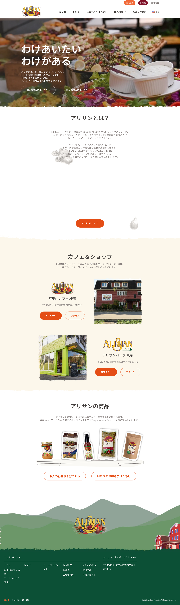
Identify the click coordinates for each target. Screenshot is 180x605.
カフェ (62, 11)
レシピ (76, 11)
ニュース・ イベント (97, 11)
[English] (155, 12)
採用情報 (155, 2)
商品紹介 (120, 11)
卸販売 (143, 2)
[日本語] (6, 600)
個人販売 (129, 2)
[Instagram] (27, 600)
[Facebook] (23, 600)
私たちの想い (139, 11)
